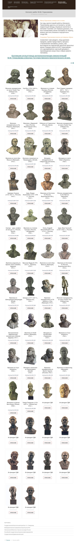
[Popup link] (13, 98)
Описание (13, 98)
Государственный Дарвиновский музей (13, 534)
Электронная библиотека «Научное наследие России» (17, 530)
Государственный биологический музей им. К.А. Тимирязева (19, 525)
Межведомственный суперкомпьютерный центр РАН (17, 527)
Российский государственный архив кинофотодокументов (18, 532)
